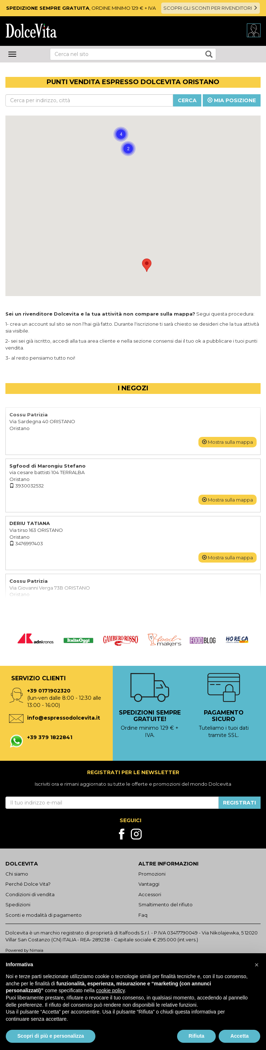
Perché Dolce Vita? (28, 884)
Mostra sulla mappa (227, 442)
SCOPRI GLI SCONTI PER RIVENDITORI (210, 8)
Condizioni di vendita (30, 894)
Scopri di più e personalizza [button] (50, 1036)
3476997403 (26, 543)
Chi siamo (16, 874)
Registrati (239, 802)
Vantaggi (148, 884)
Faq (142, 915)
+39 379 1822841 (49, 737)
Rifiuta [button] (197, 1036)
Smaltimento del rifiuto (165, 904)
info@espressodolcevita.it (63, 718)
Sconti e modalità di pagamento (43, 915)
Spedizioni (17, 904)
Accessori (149, 894)
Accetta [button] (239, 1036)
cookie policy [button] (110, 990)
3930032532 (26, 486)
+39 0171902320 (48, 690)
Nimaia (36, 950)
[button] (121, 134)
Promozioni (152, 874)
